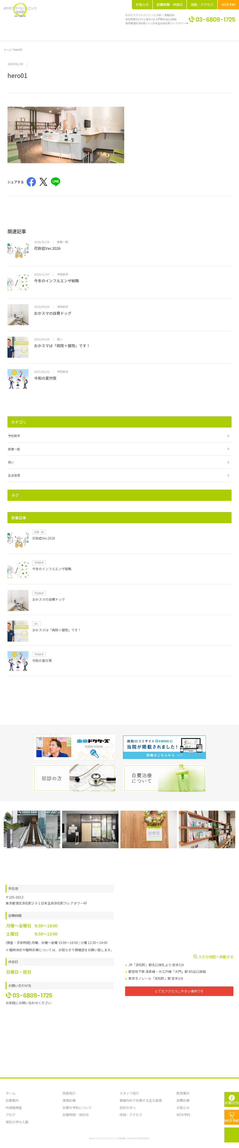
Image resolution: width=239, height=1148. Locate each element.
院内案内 (61, 31)
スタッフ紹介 (129, 1093)
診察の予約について (77, 1107)
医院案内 (183, 1093)
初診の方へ (98, 31)
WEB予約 (228, 4)
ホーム (27, 31)
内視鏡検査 (14, 1107)
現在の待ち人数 (17, 1122)
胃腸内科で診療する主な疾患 (141, 1100)
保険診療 (69, 1100)
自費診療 (183, 1100)
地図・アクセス (202, 4)
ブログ (133, 31)
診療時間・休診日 (170, 4)
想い (11, 457)
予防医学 (14, 430)
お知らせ (142, 4)
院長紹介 (43, 31)
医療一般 (14, 444)
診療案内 (78, 31)
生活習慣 (14, 470)
